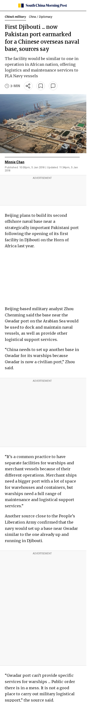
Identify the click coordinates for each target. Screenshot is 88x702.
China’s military (15, 16)
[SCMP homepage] (42, 5)
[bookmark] (40, 86)
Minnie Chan (14, 162)
